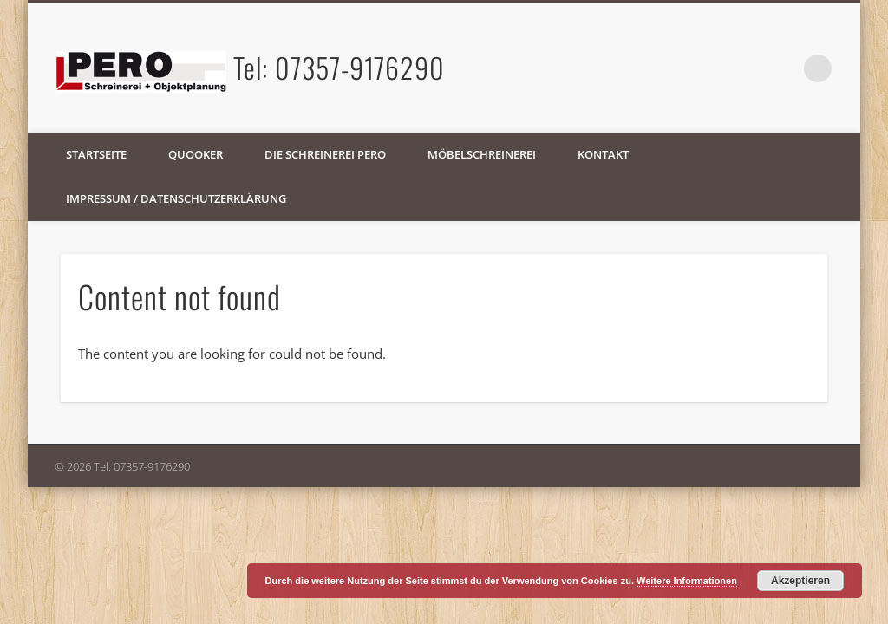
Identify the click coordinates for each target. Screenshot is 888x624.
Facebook (782, 68)
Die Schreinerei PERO (325, 154)
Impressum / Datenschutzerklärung (176, 198)
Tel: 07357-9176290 (339, 67)
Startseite (96, 154)
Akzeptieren (800, 581)
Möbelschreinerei (482, 154)
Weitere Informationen (687, 580)
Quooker (195, 154)
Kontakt (603, 154)
